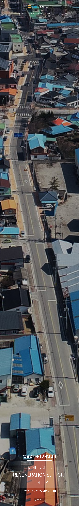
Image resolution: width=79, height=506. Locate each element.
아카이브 (49, 14)
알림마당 (58, 14)
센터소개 (20, 14)
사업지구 (39, 14)
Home (3, 1)
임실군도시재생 (30, 14)
